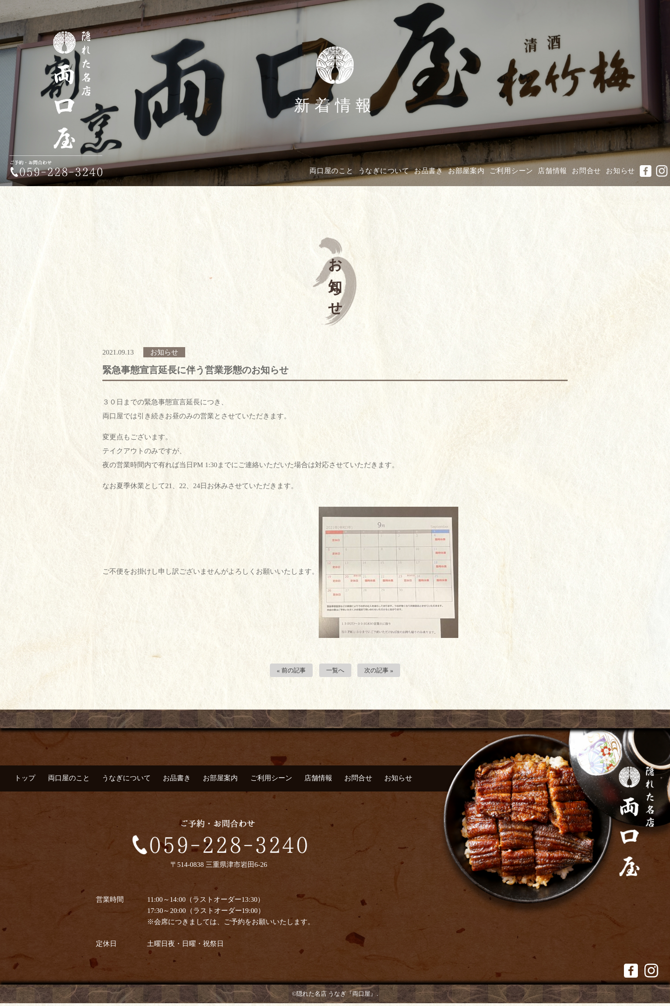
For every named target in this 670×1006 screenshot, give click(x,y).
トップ (24, 780)
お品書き (428, 170)
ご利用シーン (511, 170)
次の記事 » (382, 671)
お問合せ (586, 170)
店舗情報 (552, 170)
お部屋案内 (466, 170)
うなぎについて (383, 170)
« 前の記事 (287, 671)
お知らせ (620, 170)
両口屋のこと (331, 170)
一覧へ (335, 671)
